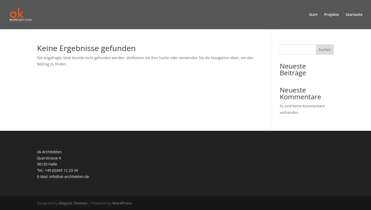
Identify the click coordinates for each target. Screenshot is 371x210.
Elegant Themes (73, 203)
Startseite (354, 15)
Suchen (325, 49)
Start (313, 15)
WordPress (122, 203)
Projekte (331, 15)
